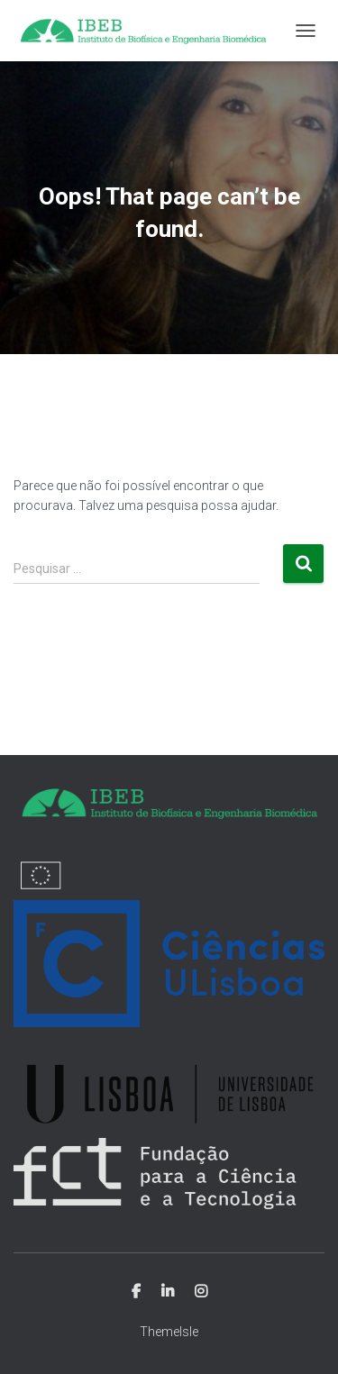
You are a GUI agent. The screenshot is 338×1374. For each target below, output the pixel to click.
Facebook (136, 1292)
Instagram (201, 1292)
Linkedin (167, 1292)
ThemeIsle (169, 1331)
